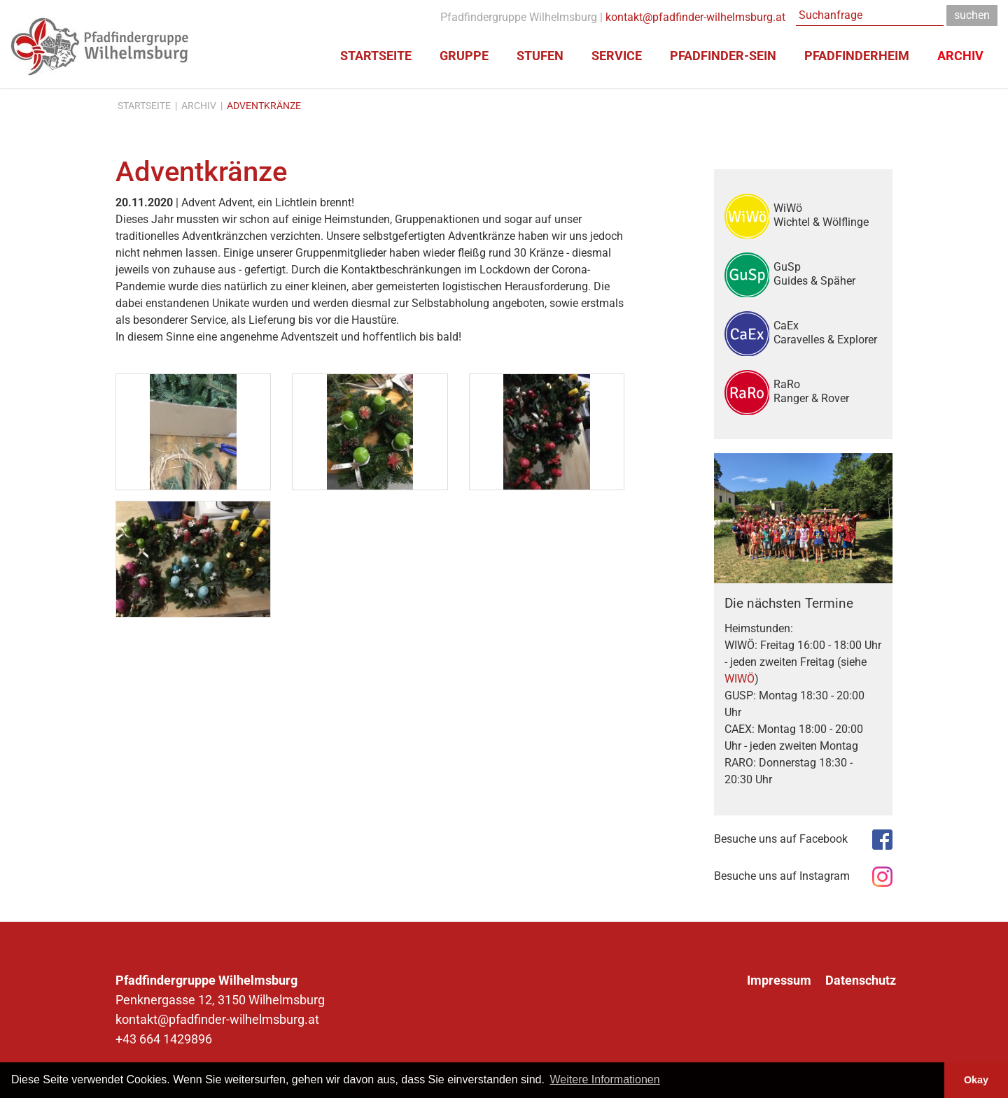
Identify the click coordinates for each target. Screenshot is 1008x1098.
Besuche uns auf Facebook (781, 839)
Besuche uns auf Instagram (782, 876)
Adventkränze (264, 105)
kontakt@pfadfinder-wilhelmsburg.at (695, 17)
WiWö (828, 214)
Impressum (779, 981)
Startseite (144, 105)
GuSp (828, 273)
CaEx (828, 332)
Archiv (198, 105)
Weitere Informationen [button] (605, 1079)
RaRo (828, 391)
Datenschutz (860, 981)
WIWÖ (739, 678)
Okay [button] (976, 1079)
